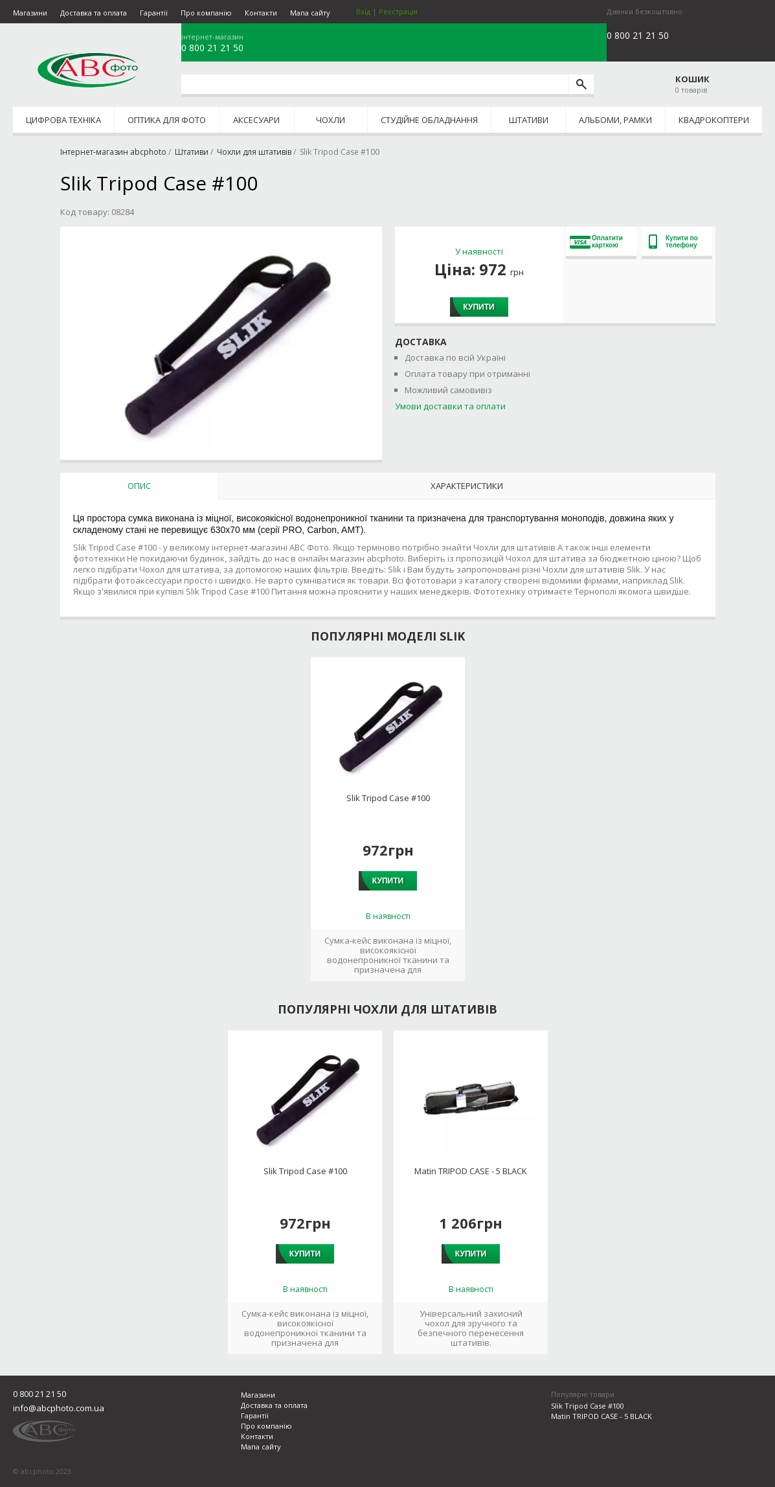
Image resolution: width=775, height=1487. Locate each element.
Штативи (528, 120)
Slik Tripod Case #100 (388, 798)
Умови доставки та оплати (450, 406)
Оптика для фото (167, 120)
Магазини (30, 12)
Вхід (363, 11)
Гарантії (154, 12)
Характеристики (467, 486)
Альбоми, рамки (615, 120)
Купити (478, 307)
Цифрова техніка (63, 120)
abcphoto (88, 69)
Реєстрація (398, 11)
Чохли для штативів (254, 151)
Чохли (330, 120)
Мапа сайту (310, 12)
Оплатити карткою (596, 241)
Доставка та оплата (93, 12)
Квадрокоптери (714, 120)
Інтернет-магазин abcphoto (113, 151)
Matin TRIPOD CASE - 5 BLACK (470, 1171)
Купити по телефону (673, 241)
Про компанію (206, 12)
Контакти (261, 12)
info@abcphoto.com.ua (58, 1408)
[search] (581, 84)
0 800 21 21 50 (212, 47)
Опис (139, 486)
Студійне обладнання (429, 120)
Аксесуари (256, 120)
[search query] (375, 84)
